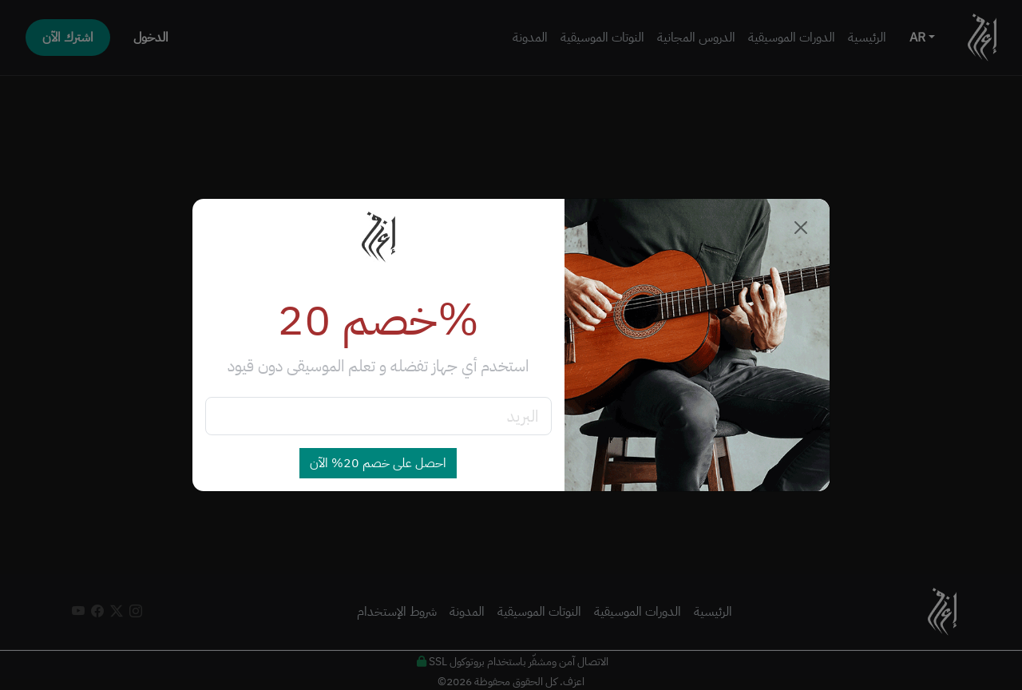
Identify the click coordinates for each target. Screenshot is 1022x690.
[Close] (800, 227)
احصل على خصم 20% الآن (378, 463)
